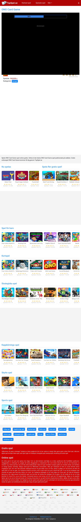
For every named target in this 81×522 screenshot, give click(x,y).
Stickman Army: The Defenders (39, 299)
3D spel (40, 434)
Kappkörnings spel (10, 345)
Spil (31, 492)
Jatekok (74, 492)
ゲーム (53, 498)
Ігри (56, 492)
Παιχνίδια (43, 498)
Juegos (45, 489)
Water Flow (8, 182)
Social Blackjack (64, 271)
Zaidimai (59, 495)
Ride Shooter (50, 388)
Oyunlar (70, 495)
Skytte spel (7, 372)
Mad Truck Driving (48, 182)
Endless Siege (64, 299)
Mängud (40, 495)
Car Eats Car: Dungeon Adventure (26, 360)
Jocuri (65, 492)
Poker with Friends (36, 271)
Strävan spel (7, 434)
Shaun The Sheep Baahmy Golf (25, 415)
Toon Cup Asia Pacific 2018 (66, 243)
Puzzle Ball (35, 182)
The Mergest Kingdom (8, 299)
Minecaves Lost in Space (37, 243)
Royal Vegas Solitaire (21, 182)
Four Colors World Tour (9, 243)
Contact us (33, 517)
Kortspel (14, 81)
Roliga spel (6, 429)
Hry (12, 495)
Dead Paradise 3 (36, 360)
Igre (20, 495)
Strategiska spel (9, 283)
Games (7, 489)
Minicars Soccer (50, 415)
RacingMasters (8, 360)
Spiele (54, 489)
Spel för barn (8, 228)
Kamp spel (52, 429)
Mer (49, 3)
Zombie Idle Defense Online (38, 388)
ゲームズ (49, 510)
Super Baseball (64, 415)
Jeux (74, 489)
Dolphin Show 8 (50, 243)
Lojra (68, 508)
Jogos (35, 489)
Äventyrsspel (31, 429)
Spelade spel (40, 3)
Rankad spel (26, 3)
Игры (26, 489)
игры (17, 503)
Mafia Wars (8, 388)
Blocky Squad (50, 299)
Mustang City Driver (64, 360)
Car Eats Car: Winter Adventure (53, 360)
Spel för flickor (50, 434)
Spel (23, 492)
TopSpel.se (12, 3)
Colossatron (22, 299)
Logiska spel (30, 434)
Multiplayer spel (8, 439)
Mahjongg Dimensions (22, 271)
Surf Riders (8, 415)
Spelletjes (65, 489)
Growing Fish (22, 243)
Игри (32, 498)
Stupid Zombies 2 (62, 182)
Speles (50, 495)
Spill (15, 492)
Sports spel (7, 400)
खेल (38, 510)
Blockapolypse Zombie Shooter (25, 388)
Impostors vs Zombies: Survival (67, 388)
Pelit (38, 492)
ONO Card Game (50, 271)
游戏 (43, 510)
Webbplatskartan (45, 517)
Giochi (6, 492)
